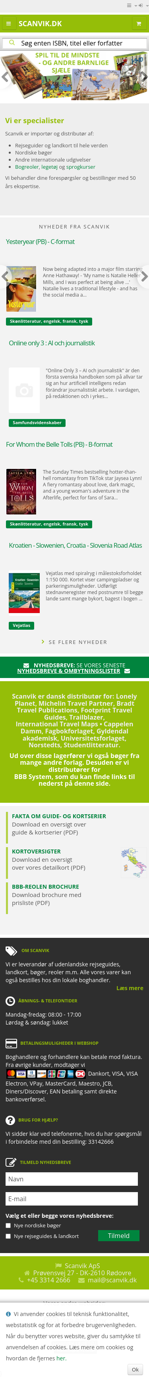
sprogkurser (80, 166)
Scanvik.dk (40, 23)
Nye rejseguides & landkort (46, 1236)
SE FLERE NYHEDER (75, 642)
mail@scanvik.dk (112, 1280)
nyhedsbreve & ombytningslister (68, 670)
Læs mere (129, 988)
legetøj (49, 166)
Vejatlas (21, 625)
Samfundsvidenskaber (37, 422)
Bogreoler (27, 166)
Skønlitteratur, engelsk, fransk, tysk (49, 321)
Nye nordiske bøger (37, 1225)
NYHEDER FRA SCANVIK (74, 226)
